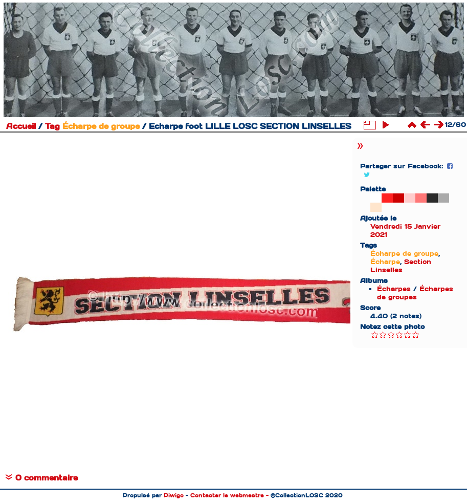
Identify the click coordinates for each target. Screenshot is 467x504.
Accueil (21, 126)
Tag (52, 126)
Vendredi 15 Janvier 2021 (405, 230)
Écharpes (394, 288)
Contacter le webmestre (227, 495)
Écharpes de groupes (415, 292)
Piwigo (174, 495)
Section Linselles (400, 265)
